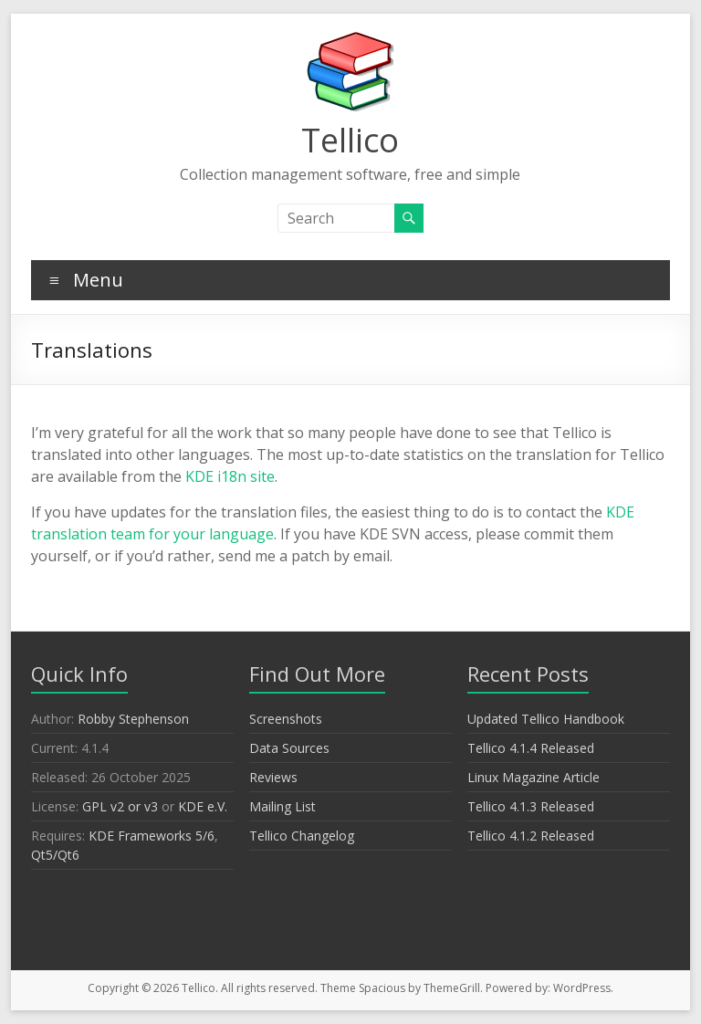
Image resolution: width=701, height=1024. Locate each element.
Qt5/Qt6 (55, 854)
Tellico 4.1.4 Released (530, 748)
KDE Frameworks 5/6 (151, 835)
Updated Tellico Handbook (545, 718)
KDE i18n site (230, 476)
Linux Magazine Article (533, 777)
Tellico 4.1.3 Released (530, 806)
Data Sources (289, 748)
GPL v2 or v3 (120, 806)
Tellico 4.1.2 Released (530, 835)
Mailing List (282, 806)
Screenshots (285, 718)
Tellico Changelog (301, 835)
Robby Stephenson (133, 718)
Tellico (350, 140)
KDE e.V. (202, 806)
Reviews (273, 777)
